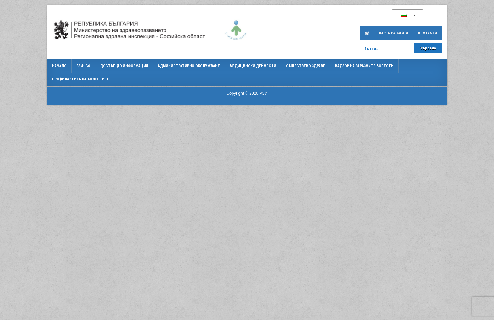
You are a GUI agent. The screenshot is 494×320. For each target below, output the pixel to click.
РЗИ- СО (83, 66)
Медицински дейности (253, 66)
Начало (59, 66)
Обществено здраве (305, 66)
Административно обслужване (189, 66)
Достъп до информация (124, 66)
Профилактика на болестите (80, 79)
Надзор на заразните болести (364, 66)
